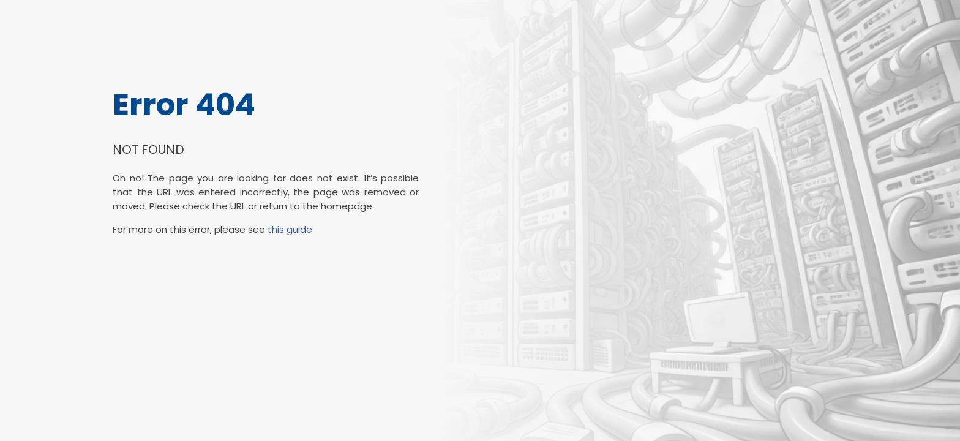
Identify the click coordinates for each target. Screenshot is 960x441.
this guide (290, 229)
